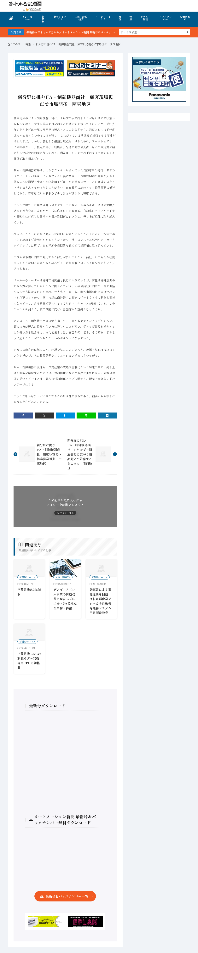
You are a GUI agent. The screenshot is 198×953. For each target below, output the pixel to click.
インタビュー (27, 18)
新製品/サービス (27, 577)
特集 (130, 18)
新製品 (43, 19)
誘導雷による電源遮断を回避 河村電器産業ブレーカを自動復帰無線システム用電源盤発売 (100, 601)
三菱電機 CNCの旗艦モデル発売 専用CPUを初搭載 (29, 660)
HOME (11, 18)
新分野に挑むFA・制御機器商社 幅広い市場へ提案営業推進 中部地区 (49, 454)
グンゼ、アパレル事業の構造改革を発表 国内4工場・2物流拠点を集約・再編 (65, 598)
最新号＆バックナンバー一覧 (66, 896)
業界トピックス (60, 18)
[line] (86, 415)
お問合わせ (185, 18)
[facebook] (23, 415)
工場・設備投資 (81, 18)
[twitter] (44, 415)
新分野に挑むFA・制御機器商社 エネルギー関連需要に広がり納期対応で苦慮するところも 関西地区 (79, 454)
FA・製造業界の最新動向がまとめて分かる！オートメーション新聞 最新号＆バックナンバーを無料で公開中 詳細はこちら (91, 32)
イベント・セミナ (103, 18)
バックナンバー (165, 18)
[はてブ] (65, 415)
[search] (187, 32)
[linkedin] (107, 415)
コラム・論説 (145, 18)
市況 (120, 18)
